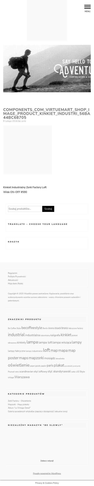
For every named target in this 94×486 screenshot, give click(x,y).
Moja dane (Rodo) (15, 283)
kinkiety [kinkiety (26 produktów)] (21, 342)
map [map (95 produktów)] (54, 350)
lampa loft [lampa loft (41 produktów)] (45, 342)
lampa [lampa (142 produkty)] (32, 342)
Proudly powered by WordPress (47, 473)
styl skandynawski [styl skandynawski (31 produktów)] (59, 371)
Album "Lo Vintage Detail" (19, 408)
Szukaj (48, 209)
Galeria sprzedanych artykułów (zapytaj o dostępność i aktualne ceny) (37, 411)
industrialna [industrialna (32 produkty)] (32, 335)
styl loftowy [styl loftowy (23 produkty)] (40, 371)
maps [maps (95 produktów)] (23, 358)
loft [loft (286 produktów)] (46, 350)
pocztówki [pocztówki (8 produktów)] (68, 366)
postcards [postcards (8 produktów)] (76, 366)
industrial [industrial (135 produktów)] (16, 335)
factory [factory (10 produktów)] (80, 328)
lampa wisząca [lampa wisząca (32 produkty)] (62, 342)
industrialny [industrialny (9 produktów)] (45, 335)
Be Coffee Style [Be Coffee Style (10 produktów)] (14, 328)
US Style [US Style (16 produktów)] (80, 371)
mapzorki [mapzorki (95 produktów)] (36, 358)
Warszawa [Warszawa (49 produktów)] (22, 377)
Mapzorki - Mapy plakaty (18, 404)
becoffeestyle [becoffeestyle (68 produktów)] (31, 327)
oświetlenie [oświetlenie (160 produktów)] (19, 365)
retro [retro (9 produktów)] (17, 372)
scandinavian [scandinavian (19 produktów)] (26, 371)
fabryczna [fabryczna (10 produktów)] (73, 328)
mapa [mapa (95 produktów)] (63, 350)
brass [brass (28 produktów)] (64, 328)
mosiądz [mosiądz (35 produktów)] (49, 358)
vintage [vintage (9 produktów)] (11, 377)
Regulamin (12, 273)
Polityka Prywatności (17, 276)
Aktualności (13, 280)
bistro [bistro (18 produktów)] (52, 328)
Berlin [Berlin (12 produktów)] (45, 328)
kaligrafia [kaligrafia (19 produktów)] (55, 335)
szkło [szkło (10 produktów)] (73, 371)
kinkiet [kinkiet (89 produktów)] (66, 334)
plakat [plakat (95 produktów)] (59, 365)
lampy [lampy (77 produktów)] (77, 342)
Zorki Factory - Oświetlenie (19, 401)
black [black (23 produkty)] (58, 328)
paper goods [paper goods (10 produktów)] (35, 366)
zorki (23, 121)
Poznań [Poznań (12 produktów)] (11, 371)
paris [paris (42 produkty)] (50, 365)
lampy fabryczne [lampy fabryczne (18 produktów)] (16, 351)
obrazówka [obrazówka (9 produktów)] (60, 358)
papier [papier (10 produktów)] (43, 366)
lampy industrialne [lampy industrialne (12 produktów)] (34, 351)
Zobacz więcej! (46, 460)
